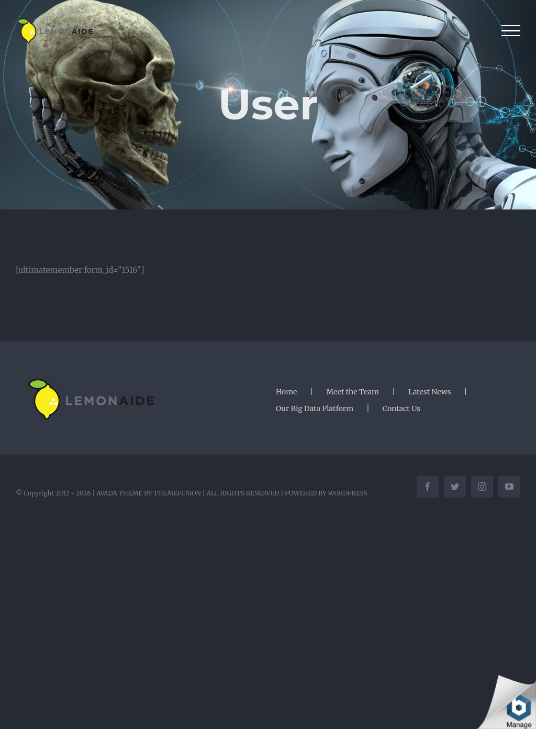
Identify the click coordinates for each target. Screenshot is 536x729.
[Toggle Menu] (511, 31)
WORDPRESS (347, 493)
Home (286, 391)
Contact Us (401, 408)
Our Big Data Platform (314, 408)
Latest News (429, 391)
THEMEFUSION (176, 493)
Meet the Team (352, 391)
